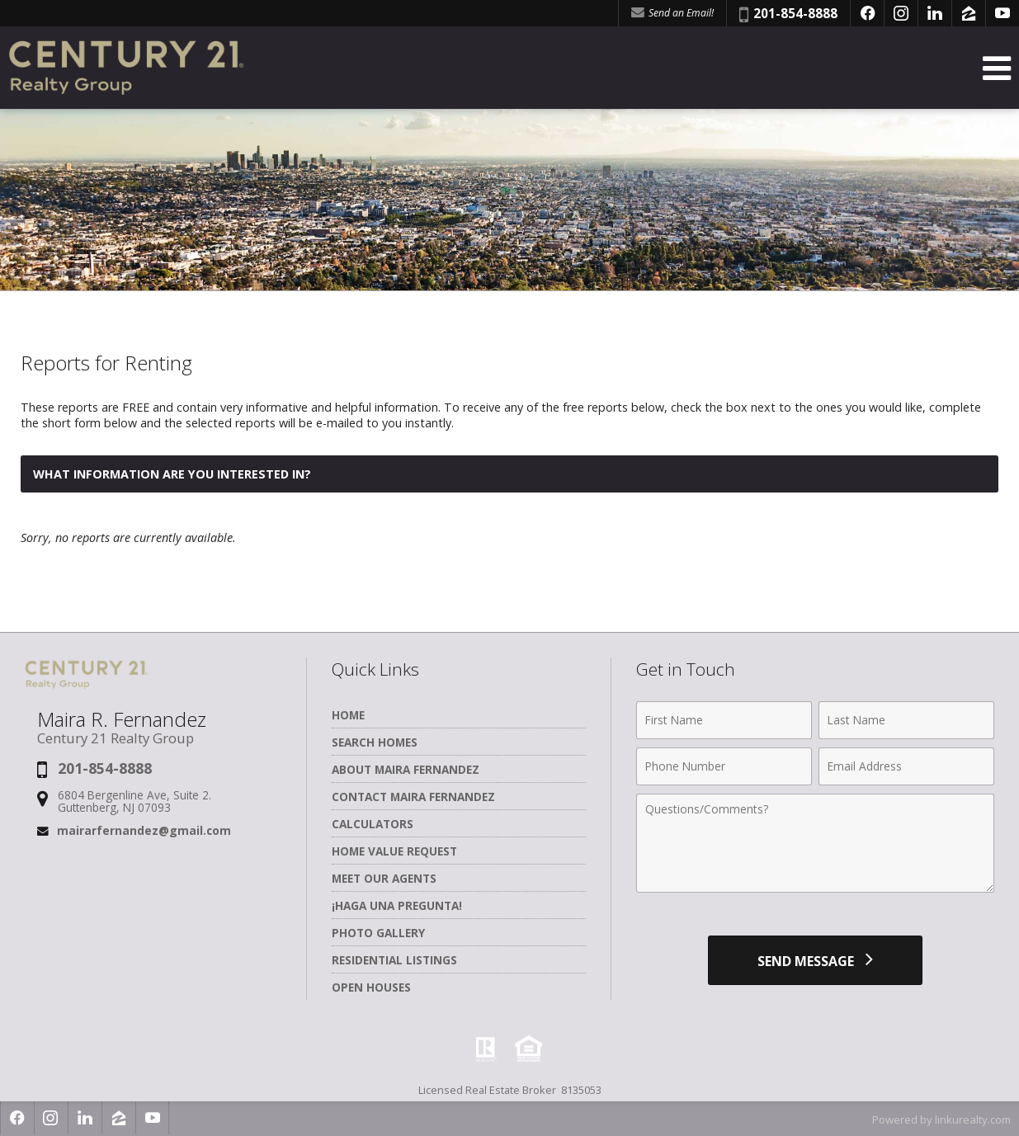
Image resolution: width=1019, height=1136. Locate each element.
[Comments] (815, 843)
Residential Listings (394, 960)
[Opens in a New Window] (867, 13)
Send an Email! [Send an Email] (672, 13)
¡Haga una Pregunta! (397, 905)
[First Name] (724, 720)
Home (348, 715)
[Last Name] (906, 720)
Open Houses (371, 987)
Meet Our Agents (384, 878)
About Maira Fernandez (405, 769)
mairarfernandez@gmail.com (144, 830)
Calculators (372, 824)
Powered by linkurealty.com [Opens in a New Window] (941, 1119)
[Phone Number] (724, 766)
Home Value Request (394, 851)
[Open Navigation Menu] (997, 68)
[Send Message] (815, 960)
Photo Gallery (378, 932)
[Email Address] (906, 766)
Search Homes (375, 742)
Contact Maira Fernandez (413, 796)
